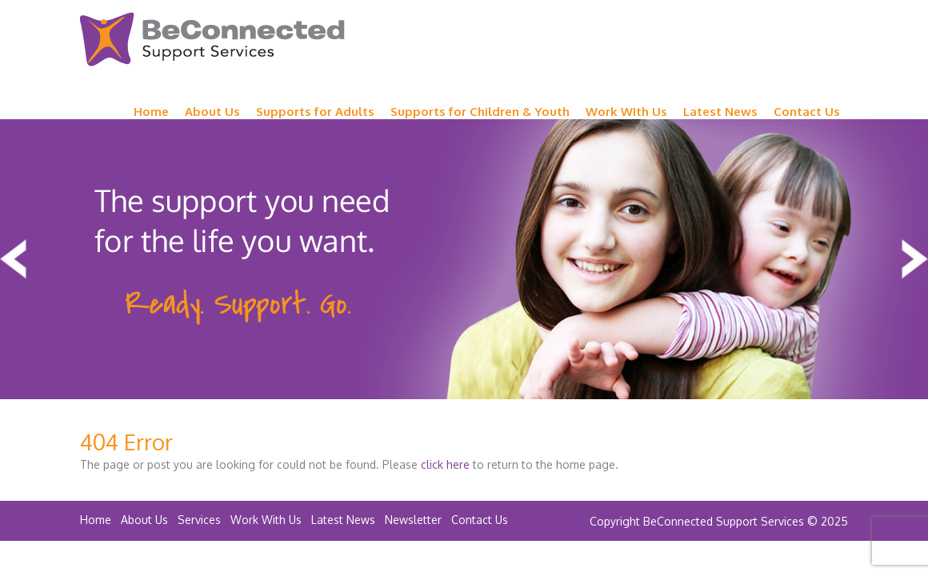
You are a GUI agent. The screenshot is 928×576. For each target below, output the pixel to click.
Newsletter (413, 519)
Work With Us (266, 519)
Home (151, 111)
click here (445, 464)
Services (199, 519)
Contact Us (807, 111)
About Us (212, 111)
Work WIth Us (626, 111)
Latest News (720, 111)
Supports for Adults (315, 111)
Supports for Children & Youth (480, 111)
